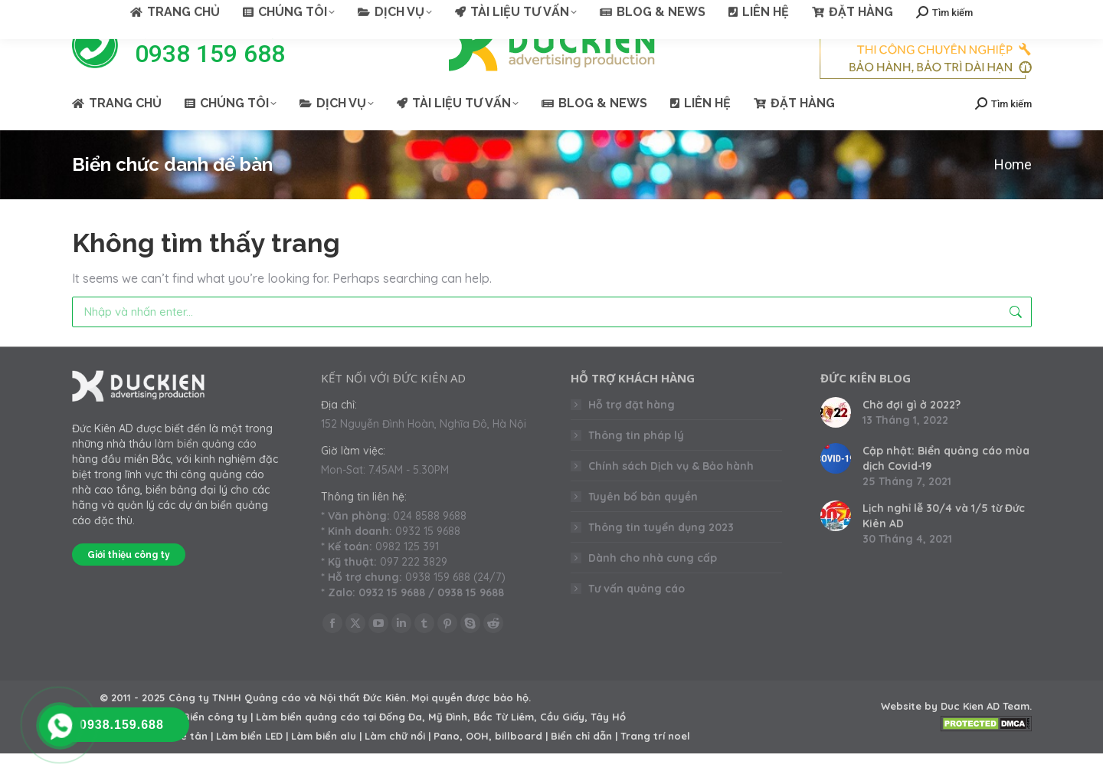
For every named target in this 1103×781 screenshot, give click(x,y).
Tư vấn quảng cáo (636, 616)
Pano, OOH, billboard (488, 763)
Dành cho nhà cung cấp (652, 585)
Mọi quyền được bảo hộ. (471, 725)
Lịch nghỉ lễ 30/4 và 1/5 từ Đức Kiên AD (943, 543)
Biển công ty (215, 744)
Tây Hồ (608, 744)
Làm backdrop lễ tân (154, 763)
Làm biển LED (249, 763)
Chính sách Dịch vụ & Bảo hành (671, 493)
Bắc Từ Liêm (503, 744)
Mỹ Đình (447, 744)
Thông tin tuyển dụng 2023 (661, 555)
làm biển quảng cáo (206, 471)
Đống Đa (400, 744)
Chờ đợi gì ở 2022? (911, 432)
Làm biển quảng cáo (308, 744)
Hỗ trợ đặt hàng (631, 432)
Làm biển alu (323, 763)
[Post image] (835, 440)
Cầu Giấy (562, 744)
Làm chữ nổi (395, 763)
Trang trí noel (655, 763)
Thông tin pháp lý (636, 463)
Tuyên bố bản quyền (643, 524)
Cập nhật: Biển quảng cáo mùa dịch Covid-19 (945, 485)
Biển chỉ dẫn (581, 763)
